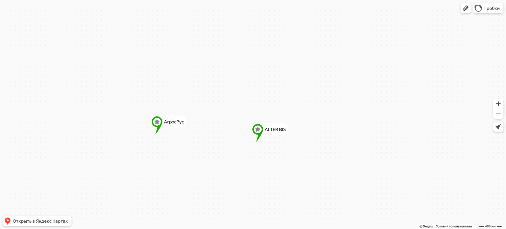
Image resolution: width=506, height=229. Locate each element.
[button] (466, 8)
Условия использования (454, 226)
